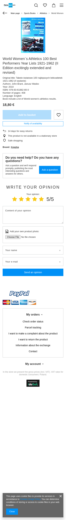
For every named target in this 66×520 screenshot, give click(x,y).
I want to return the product (33, 339)
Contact (33, 351)
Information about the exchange (33, 345)
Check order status (33, 321)
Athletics (43, 13)
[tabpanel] (33, 35)
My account (33, 363)
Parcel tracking (33, 327)
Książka (15, 147)
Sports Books (29, 13)
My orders (33, 314)
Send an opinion (33, 272)
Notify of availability (33, 123)
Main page (15, 13)
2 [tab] (33, 47)
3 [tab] (36, 47)
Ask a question (50, 169)
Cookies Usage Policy (30, 499)
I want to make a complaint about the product (33, 333)
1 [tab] (30, 47)
